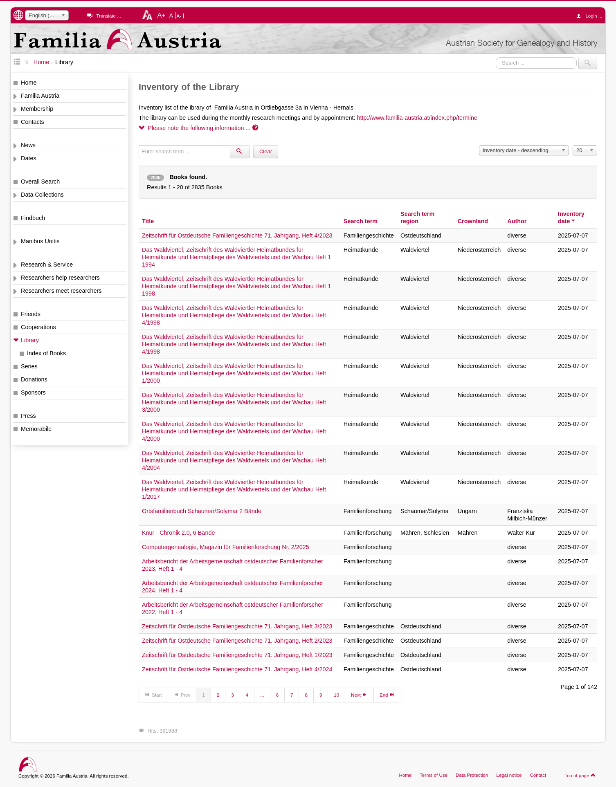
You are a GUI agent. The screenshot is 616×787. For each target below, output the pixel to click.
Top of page (580, 775)
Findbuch (33, 218)
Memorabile (36, 429)
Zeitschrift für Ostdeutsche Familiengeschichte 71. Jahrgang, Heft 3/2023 (237, 626)
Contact (538, 775)
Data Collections (42, 194)
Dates (28, 158)
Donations (34, 379)
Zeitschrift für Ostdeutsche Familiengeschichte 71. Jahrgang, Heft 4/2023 (237, 235)
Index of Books (46, 353)
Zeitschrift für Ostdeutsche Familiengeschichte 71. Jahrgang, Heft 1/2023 (237, 655)
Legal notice (509, 775)
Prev (182, 694)
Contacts (32, 122)
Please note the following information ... (198, 128)
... (262, 695)
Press (28, 416)
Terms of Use (433, 775)
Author (516, 221)
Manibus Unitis (40, 241)
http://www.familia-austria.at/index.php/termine (417, 117)
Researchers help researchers (60, 277)
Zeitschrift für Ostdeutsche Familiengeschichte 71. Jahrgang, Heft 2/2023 (237, 640)
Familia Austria (40, 95)
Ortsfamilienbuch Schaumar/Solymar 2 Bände (201, 511)
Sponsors (33, 392)
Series (29, 366)
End (387, 694)
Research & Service (47, 264)
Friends (30, 314)
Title (148, 221)
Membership (37, 108)
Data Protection (472, 775)
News (28, 145)
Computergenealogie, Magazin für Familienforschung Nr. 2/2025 (225, 547)
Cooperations (38, 327)
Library (30, 340)
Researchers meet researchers (61, 290)
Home (28, 82)
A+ (161, 15)
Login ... (591, 15)
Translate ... (108, 15)
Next (359, 694)
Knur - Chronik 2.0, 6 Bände (178, 532)
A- (179, 15)
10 (336, 695)
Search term (361, 221)
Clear (265, 151)
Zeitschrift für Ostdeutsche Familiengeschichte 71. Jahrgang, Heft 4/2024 (237, 669)
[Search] (240, 151)
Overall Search (40, 181)
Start (153, 694)
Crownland (473, 221)
